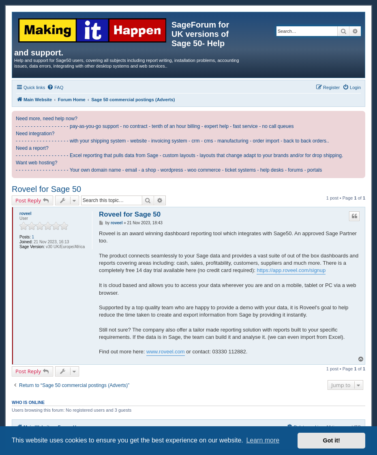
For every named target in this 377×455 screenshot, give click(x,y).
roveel (25, 213)
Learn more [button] (262, 440)
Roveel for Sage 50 (46, 189)
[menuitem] (55, 87)
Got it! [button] (331, 440)
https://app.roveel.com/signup (291, 270)
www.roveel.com (165, 352)
